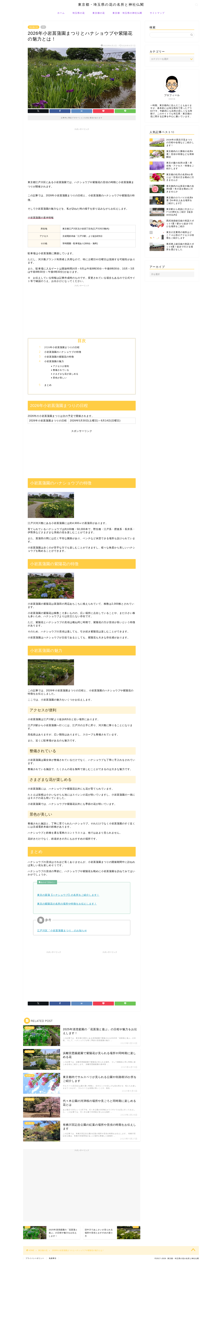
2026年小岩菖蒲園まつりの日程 (62, 347)
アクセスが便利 (61, 366)
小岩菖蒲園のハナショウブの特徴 (62, 351)
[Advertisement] (82, 153)
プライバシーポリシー (35, 1258)
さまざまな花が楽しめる (65, 373)
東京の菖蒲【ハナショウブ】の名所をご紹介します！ (68, 895)
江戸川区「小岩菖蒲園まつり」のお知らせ (62, 930)
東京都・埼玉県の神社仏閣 (127, 13)
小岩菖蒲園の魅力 (54, 361)
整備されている (61, 370)
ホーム (61, 13)
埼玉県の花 (78, 13)
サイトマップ (157, 13)
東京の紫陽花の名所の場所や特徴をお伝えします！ (67, 903)
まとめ (48, 385)
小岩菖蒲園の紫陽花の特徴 (59, 356)
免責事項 (52, 1258)
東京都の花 (98, 13)
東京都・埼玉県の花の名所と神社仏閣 (111, 4)
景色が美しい (60, 377)
